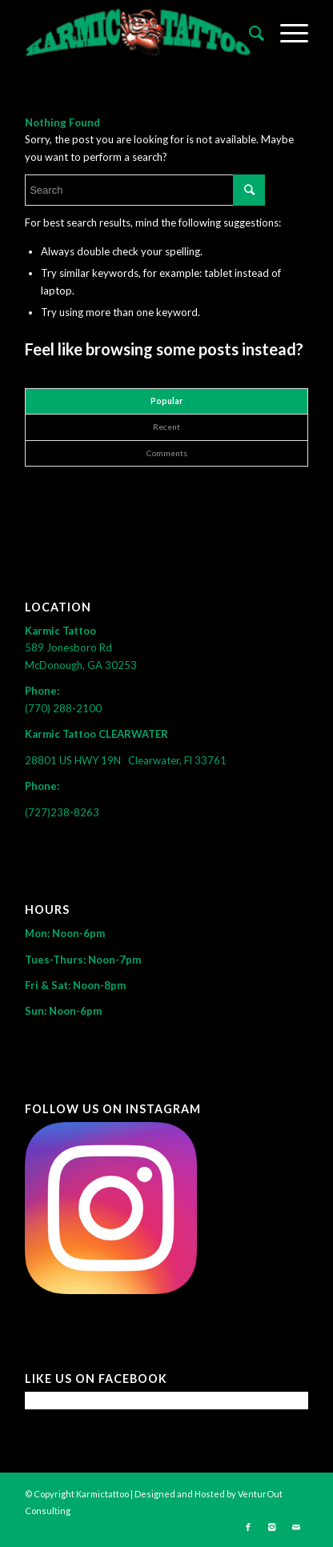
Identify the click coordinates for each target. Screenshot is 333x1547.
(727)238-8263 (62, 812)
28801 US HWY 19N (76, 760)
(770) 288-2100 (63, 708)
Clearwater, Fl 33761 (177, 760)
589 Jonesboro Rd (69, 647)
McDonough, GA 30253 (81, 665)
